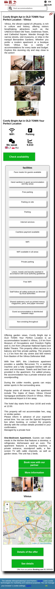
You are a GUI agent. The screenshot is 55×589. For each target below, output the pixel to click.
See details (27, 563)
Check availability (19, 157)
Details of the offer (27, 552)
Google (40, 581)
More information (34, 472)
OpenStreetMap (45, 543)
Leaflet (34, 543)
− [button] (7, 509)
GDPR (28, 586)
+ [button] (7, 505)
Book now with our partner (34, 463)
